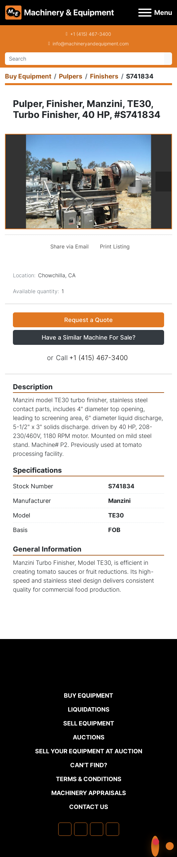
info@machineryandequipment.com (91, 43)
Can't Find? (88, 765)
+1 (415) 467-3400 (90, 34)
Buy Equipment (88, 695)
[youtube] (112, 829)
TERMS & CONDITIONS (88, 779)
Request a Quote (88, 319)
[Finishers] (104, 76)
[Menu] (145, 13)
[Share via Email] (68, 246)
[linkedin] (80, 829)
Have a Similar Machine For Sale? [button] (88, 337)
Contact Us (88, 806)
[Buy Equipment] (28, 76)
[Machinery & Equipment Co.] (88, 677)
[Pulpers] (70, 76)
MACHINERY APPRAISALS (88, 792)
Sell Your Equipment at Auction (88, 751)
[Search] (84, 58)
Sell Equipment (88, 723)
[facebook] (64, 829)
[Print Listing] (113, 246)
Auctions (89, 737)
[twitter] (96, 829)
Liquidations (89, 709)
